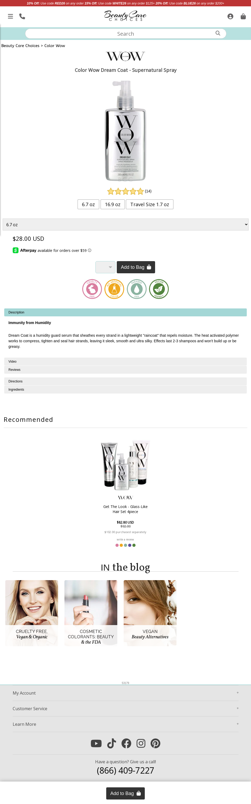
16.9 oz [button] (112, 204)
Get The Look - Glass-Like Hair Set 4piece (125, 509)
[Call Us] (21, 15)
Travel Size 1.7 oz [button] (149, 204)
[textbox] (125, 34)
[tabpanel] (125, 333)
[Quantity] (105, 267)
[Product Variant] (126, 224)
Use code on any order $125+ (120, 3)
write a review (125, 539)
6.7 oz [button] (88, 204)
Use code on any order (55, 3)
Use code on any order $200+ (190, 3)
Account (24, 693)
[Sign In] (230, 15)
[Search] (218, 33)
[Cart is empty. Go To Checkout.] (242, 15)
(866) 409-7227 (125, 770)
